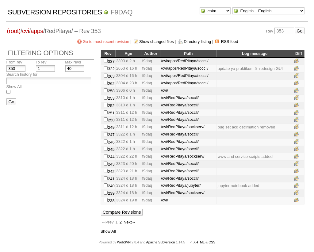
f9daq (121, 12)
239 (111, 193)
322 (111, 69)
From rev (14, 62)
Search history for (21, 74)
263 (111, 76)
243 (111, 164)
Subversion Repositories (55, 12)
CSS (212, 242)
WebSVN (124, 242)
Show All (13, 86)
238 (111, 200)
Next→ (130, 222)
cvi (25, 31)
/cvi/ (164, 90)
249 (111, 127)
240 (111, 186)
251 (111, 113)
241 (111, 179)
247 (111, 134)
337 (111, 61)
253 (111, 98)
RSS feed (229, 41)
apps (37, 31)
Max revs (73, 62)
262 (111, 83)
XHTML (199, 242)
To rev (41, 62)
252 (111, 105)
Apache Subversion (160, 242)
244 (111, 157)
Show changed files (156, 41)
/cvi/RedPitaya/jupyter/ (181, 185)
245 (111, 149)
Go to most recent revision (106, 41)
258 (111, 91)
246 (111, 142)
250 (111, 120)
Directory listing (197, 41)
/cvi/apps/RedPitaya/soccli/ (185, 61)
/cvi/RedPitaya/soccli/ (180, 97)
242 (111, 171)
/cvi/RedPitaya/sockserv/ (183, 126)
